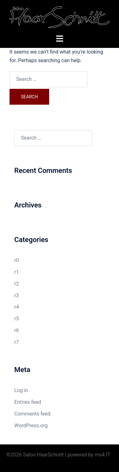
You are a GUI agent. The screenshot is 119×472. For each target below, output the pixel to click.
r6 (16, 330)
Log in (21, 390)
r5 (16, 319)
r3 (16, 295)
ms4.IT (102, 455)
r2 (16, 284)
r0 (16, 260)
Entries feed (27, 402)
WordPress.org (31, 426)
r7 (16, 342)
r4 (16, 307)
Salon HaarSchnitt (43, 455)
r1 (16, 272)
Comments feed (32, 414)
